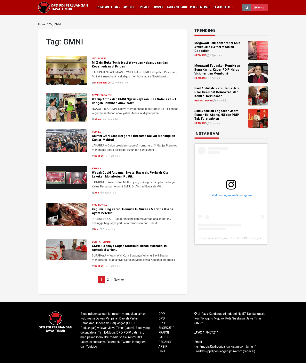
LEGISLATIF (99, 58)
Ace (96, 192)
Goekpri (98, 156)
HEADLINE (200, 55)
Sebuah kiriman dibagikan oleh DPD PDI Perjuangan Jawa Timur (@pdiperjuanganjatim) (251, 238)
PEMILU (96, 131)
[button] (259, 7)
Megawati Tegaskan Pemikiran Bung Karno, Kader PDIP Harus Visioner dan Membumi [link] (217, 69)
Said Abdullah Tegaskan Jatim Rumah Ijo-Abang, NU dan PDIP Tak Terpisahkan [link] (216, 114)
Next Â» (119, 279)
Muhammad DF (102, 82)
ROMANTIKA (99, 205)
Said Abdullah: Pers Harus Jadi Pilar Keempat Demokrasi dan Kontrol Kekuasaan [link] (216, 92)
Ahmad (98, 119)
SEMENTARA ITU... (103, 95)
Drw (96, 229)
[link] (41, 24)
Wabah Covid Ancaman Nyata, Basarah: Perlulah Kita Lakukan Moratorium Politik (130, 174)
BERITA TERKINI (101, 241)
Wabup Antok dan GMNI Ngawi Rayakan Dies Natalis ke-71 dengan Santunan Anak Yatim (134, 101)
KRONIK (96, 168)
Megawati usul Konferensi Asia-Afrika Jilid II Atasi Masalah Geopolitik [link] (217, 46)
